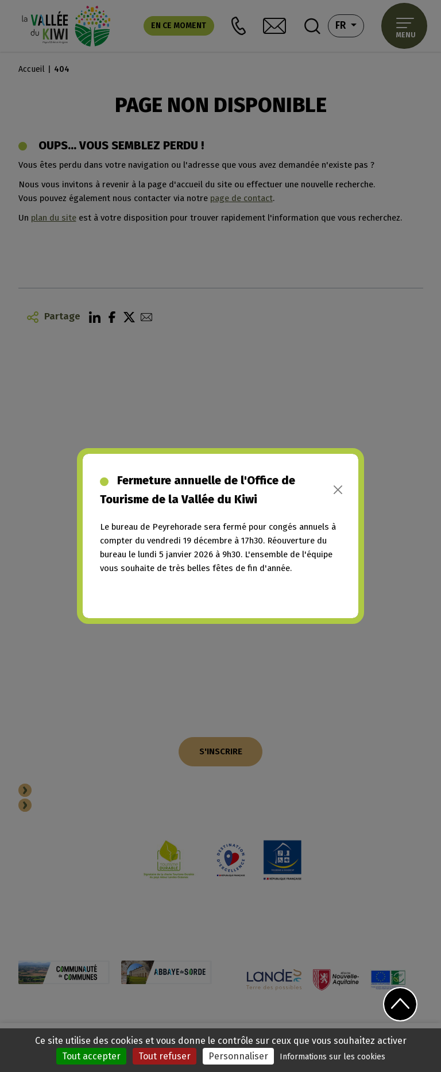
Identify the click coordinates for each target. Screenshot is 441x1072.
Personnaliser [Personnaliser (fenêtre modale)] (238, 1056)
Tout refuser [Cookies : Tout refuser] (164, 1056)
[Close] (338, 490)
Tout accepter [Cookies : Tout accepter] (91, 1056)
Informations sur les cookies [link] (332, 1057)
